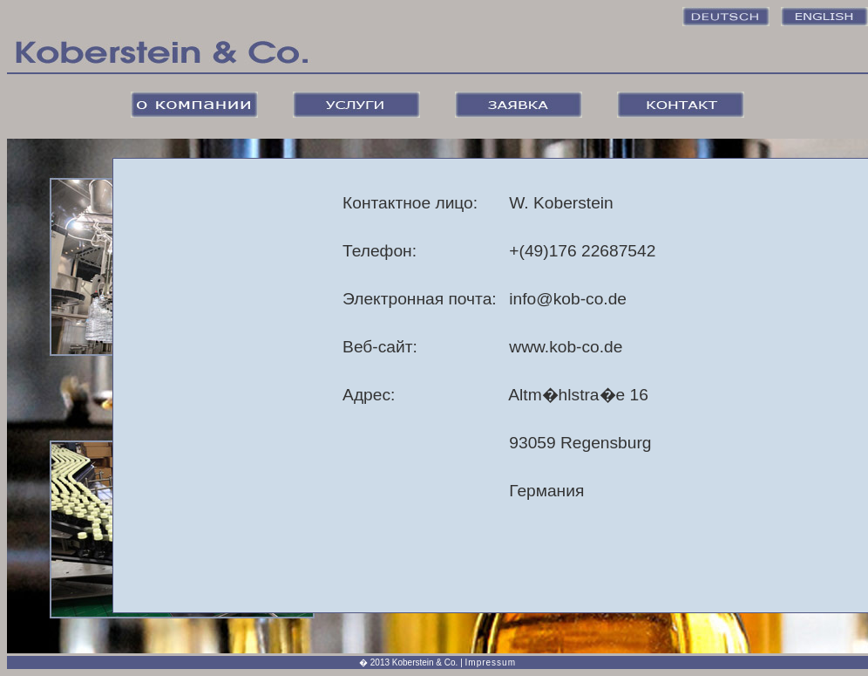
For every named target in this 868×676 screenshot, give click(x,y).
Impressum (490, 662)
